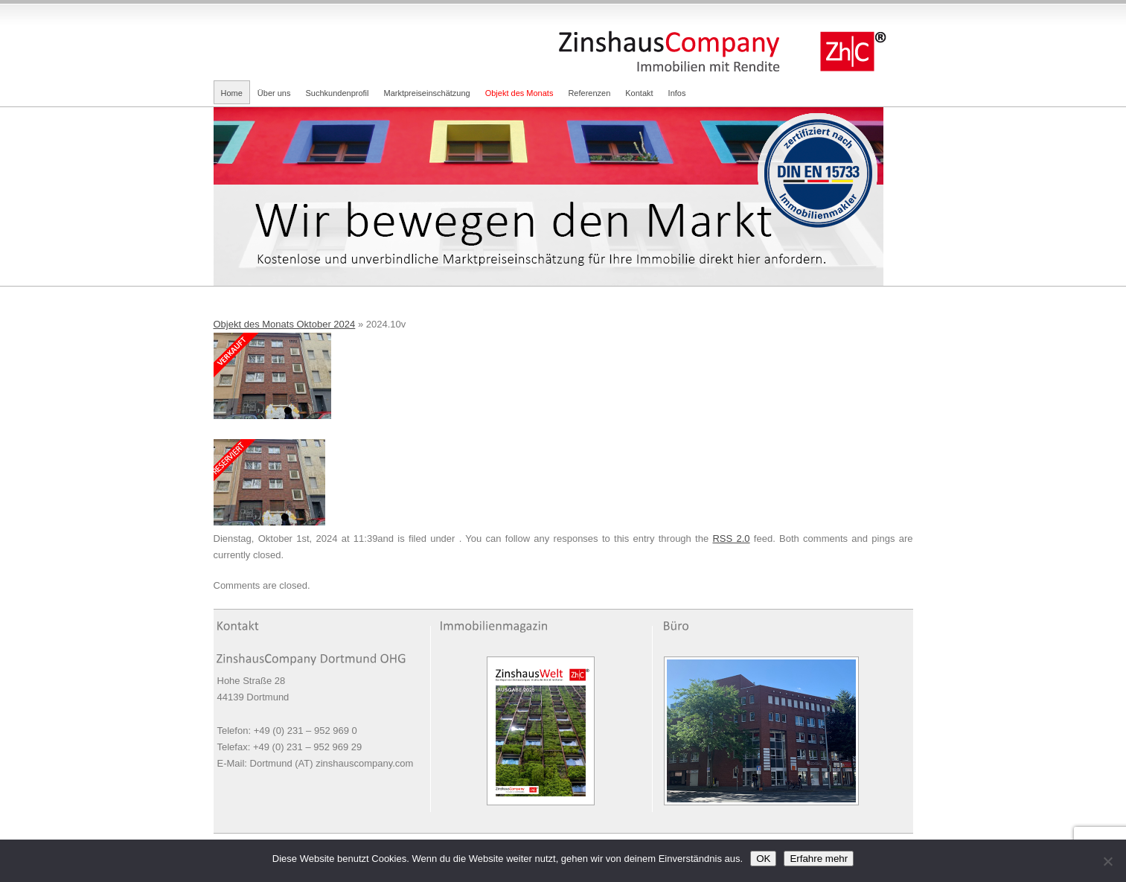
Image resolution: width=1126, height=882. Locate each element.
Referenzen (589, 93)
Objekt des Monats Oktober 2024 (285, 324)
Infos (677, 93)
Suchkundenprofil (336, 93)
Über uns (274, 93)
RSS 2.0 (730, 538)
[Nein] (1107, 861)
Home (232, 93)
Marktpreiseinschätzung (427, 93)
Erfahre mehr (819, 858)
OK (763, 858)
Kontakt (639, 93)
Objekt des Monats (519, 93)
